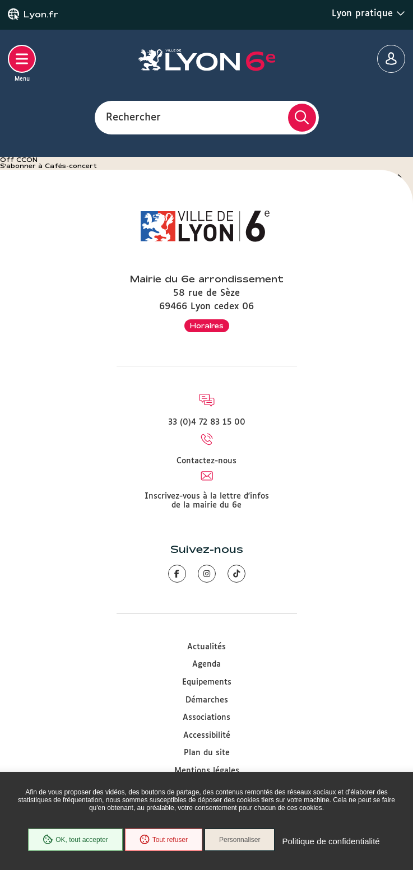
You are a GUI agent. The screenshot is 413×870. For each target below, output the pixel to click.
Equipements (206, 682)
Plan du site (207, 753)
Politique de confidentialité (330, 841)
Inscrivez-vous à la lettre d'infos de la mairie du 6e (207, 500)
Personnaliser (239, 840)
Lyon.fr (41, 14)
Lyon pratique (368, 13)
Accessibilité (206, 735)
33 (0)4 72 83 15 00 (206, 422)
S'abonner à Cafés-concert (48, 165)
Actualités (206, 647)
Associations (206, 718)
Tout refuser (164, 840)
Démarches (206, 700)
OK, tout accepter (75, 840)
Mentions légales (206, 771)
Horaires (207, 325)
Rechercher (133, 117)
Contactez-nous (206, 461)
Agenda (206, 664)
